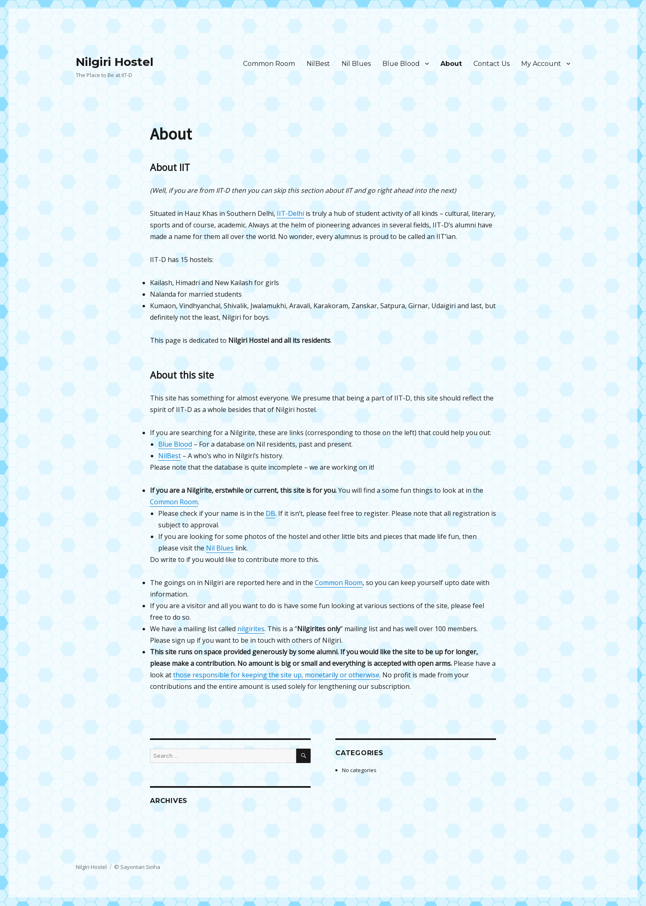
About (451, 64)
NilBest (318, 64)
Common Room (269, 64)
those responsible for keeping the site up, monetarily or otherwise (276, 674)
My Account (541, 64)
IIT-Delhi (290, 213)
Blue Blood (401, 64)
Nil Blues (356, 64)
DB (270, 513)
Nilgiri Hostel (114, 62)
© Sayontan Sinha (137, 867)
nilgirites (250, 628)
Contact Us (491, 64)
